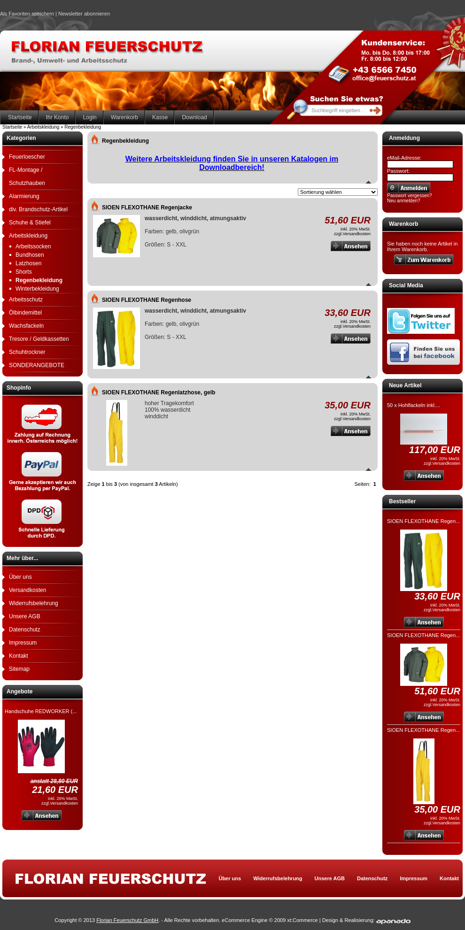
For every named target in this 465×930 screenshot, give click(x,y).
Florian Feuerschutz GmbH (127, 920)
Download (194, 117)
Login (89, 117)
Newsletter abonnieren (84, 13)
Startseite (20, 117)
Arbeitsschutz (26, 299)
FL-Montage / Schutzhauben (27, 176)
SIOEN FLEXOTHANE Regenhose (146, 300)
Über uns (20, 577)
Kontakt (18, 656)
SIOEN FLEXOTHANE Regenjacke (147, 207)
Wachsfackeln (26, 326)
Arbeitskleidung (28, 235)
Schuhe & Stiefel (30, 222)
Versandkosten (27, 590)
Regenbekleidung (39, 280)
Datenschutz (24, 629)
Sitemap (19, 669)
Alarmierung (24, 196)
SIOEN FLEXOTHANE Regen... (423, 521)
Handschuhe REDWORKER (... (41, 711)
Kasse (160, 117)
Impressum (23, 642)
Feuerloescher (27, 157)
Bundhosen (30, 255)
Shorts (24, 272)
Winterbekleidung (37, 288)
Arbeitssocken (33, 246)
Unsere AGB (24, 616)
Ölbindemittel (25, 312)
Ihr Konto (57, 117)
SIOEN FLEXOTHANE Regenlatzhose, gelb (158, 392)
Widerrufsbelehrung (33, 603)
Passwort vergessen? (409, 195)
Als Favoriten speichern (27, 15)
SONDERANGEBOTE (36, 365)
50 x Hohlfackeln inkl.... (413, 405)
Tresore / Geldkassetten (39, 339)
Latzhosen (28, 263)
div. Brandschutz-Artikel (38, 209)
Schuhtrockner (27, 352)
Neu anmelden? (403, 200)
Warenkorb (124, 117)
